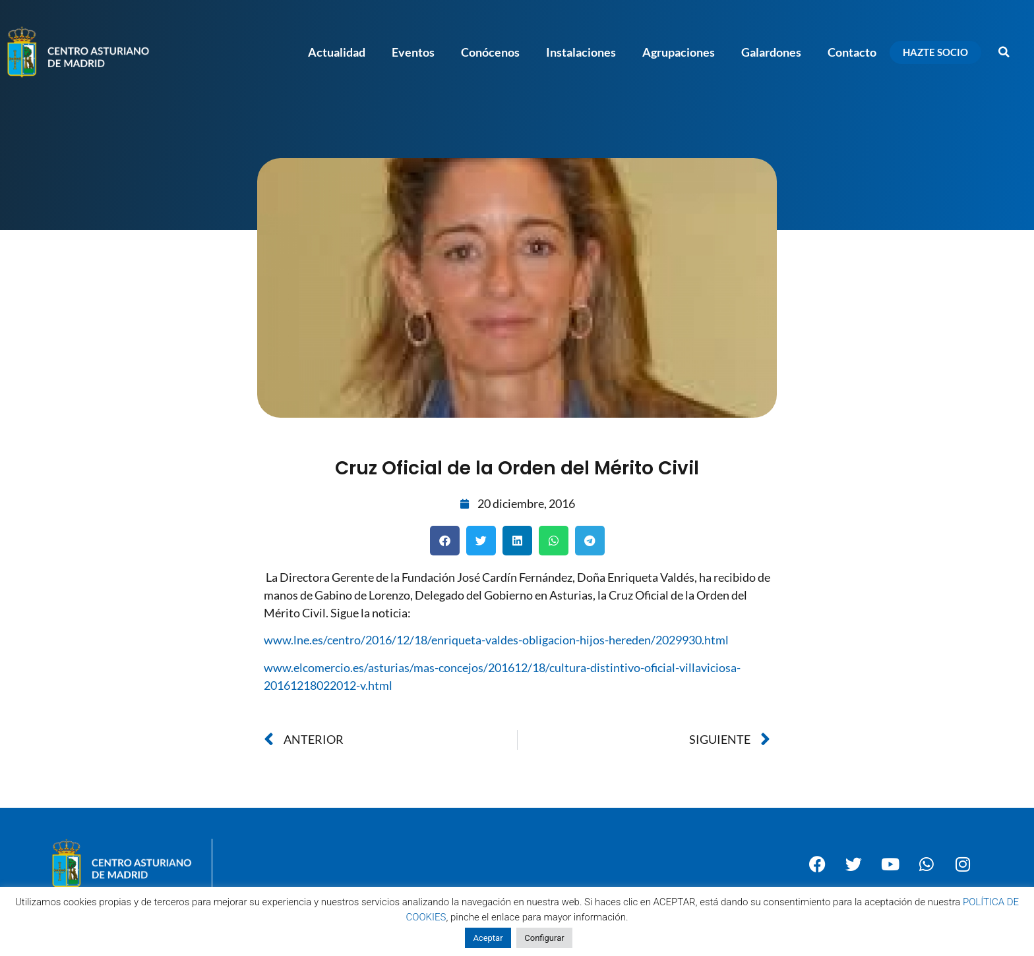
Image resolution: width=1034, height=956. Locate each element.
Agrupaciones (678, 52)
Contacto (852, 52)
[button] (1004, 52)
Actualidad (336, 52)
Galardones (771, 52)
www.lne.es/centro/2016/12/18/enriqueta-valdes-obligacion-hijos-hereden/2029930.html (496, 640)
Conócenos (490, 52)
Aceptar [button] (487, 938)
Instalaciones (581, 52)
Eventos (413, 52)
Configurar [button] (544, 938)
